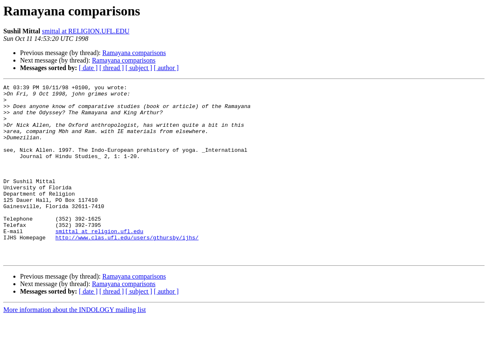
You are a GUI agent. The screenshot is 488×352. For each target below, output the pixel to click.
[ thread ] (111, 67)
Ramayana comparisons (134, 52)
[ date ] (88, 67)
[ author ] (166, 67)
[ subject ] (139, 67)
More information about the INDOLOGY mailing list (74, 344)
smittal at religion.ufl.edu (99, 261)
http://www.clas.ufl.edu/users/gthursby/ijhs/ (127, 268)
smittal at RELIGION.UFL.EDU (85, 31)
